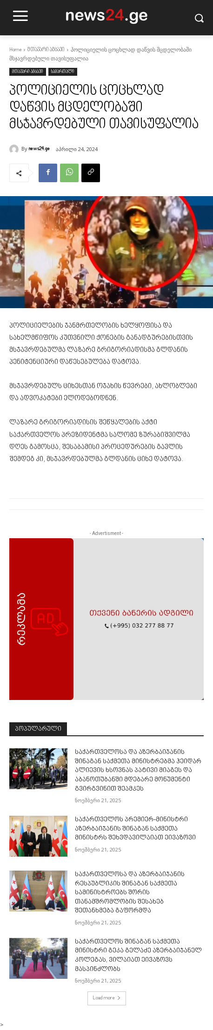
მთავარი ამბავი (46, 50)
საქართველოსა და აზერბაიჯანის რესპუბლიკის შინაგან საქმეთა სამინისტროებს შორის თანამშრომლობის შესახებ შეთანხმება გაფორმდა (130, 893)
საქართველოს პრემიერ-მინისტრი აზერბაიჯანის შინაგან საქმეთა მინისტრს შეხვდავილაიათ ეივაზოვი (135, 829)
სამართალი (62, 72)
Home (15, 50)
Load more (107, 998)
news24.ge (39, 149)
